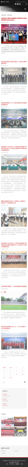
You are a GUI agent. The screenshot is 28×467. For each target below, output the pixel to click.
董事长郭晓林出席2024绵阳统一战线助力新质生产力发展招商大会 (13, 201)
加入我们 (16, 450)
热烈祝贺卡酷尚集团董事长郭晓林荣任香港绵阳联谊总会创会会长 (14, 19)
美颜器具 (17, 464)
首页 (7, 464)
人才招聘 (3, 453)
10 (22, 374)
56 (4, 377)
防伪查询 (3, 450)
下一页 (10, 377)
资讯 (22, 464)
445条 (4, 367)
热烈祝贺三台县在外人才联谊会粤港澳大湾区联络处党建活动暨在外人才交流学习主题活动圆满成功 (14, 244)
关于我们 (12, 464)
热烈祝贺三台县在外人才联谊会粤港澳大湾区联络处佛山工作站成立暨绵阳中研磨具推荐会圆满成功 (14, 148)
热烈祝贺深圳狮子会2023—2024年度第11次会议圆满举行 (13, 327)
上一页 (10, 367)
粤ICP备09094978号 (14, 462)
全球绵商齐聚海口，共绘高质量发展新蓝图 (14, 286)
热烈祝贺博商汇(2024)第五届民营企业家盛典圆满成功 (14, 103)
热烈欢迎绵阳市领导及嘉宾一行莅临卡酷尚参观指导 (14, 62)
